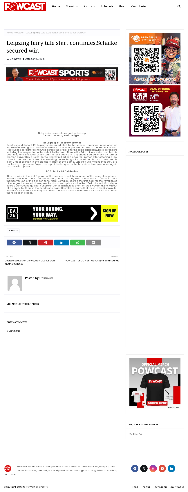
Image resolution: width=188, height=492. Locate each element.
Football (19, 32)
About (146, 487)
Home (10, 32)
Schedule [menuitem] (107, 6)
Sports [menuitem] (87, 6)
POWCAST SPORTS (37, 487)
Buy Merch (161, 487)
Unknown (15, 59)
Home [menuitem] (56, 6)
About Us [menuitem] (72, 6)
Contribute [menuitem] (138, 6)
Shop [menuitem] (122, 6)
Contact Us (177, 487)
